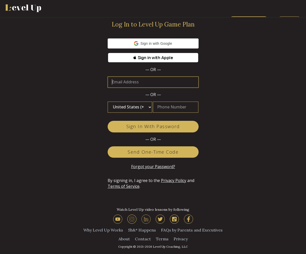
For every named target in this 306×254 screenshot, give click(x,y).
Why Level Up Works (103, 230)
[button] (153, 43)
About (124, 238)
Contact (143, 238)
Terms (162, 238)
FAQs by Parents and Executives (192, 230)
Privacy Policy (173, 180)
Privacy (181, 238)
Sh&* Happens (142, 230)
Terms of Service (123, 186)
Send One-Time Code (153, 152)
